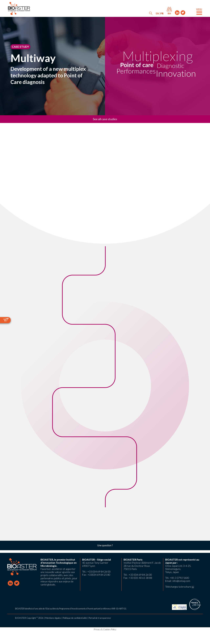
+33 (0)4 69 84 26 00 (99, 571)
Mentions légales (53, 618)
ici (193, 586)
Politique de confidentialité (75, 618)
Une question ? (105, 545)
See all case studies (105, 119)
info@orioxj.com (181, 580)
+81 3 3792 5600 (179, 577)
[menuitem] (157, 13)
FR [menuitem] (161, 13)
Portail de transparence (100, 618)
